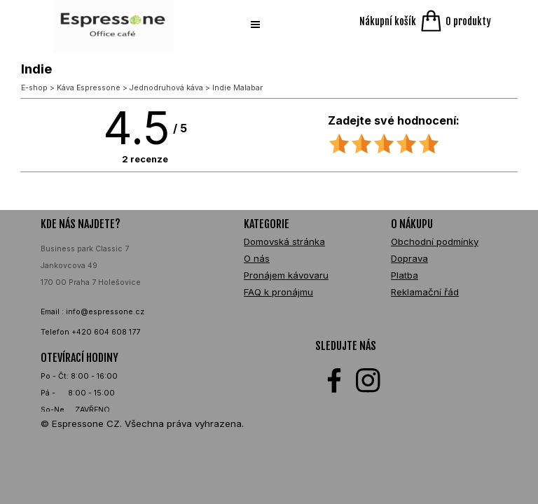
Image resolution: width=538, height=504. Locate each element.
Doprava (409, 258)
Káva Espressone (88, 87)
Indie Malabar (237, 87)
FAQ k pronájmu (278, 292)
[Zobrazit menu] (255, 24)
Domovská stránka (284, 241)
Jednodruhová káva (166, 87)
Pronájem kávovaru (286, 275)
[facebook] (334, 380)
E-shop (34, 87)
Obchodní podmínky (434, 241)
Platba (404, 275)
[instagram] (368, 380)
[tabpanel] (117, 330)
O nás (257, 258)
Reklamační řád (425, 292)
